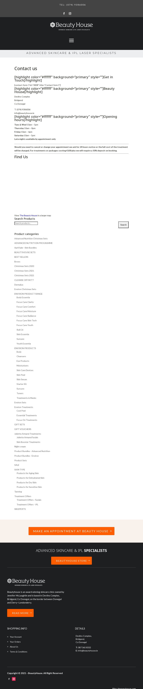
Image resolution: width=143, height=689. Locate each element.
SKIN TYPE (19, 469)
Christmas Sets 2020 (24, 266)
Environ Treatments (23, 407)
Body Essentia (23, 297)
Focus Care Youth (25, 325)
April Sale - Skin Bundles (25, 247)
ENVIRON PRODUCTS (25, 348)
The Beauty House (28, 215)
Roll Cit (20, 329)
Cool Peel (21, 410)
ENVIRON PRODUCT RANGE (28, 294)
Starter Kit (22, 384)
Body (19, 351)
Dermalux (18, 284)
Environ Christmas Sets (25, 289)
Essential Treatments (27, 415)
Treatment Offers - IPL (27, 504)
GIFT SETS (19, 424)
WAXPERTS (20, 509)
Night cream (20, 446)
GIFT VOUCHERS (22, 429)
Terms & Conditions (18, 651)
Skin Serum (22, 379)
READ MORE (20, 613)
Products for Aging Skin (28, 473)
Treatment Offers (22, 496)
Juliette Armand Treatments (27, 433)
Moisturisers (22, 365)
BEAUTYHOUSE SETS (24, 252)
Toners (20, 393)
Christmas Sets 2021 (24, 270)
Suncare (20, 339)
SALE (16, 465)
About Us (14, 647)
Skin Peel (21, 375)
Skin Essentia (23, 334)
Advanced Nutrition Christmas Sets (31, 238)
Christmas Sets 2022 (24, 275)
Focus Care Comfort (26, 306)
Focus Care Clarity (25, 302)
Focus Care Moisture (26, 311)
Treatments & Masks (26, 398)
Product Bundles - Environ (26, 455)
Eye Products (23, 361)
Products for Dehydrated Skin (30, 478)
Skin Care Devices (25, 370)
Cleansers (21, 356)
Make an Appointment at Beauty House (70, 531)
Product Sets (20, 460)
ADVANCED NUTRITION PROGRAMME (33, 243)
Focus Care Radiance (26, 316)
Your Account (16, 637)
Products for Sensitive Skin (29, 487)
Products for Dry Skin (26, 482)
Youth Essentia (24, 343)
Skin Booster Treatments (28, 442)
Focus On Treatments (27, 420)
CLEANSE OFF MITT (24, 280)
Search (123, 225)
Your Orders (15, 642)
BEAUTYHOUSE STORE (71, 560)
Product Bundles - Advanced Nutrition (32, 451)
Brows (17, 261)
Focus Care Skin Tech (27, 320)
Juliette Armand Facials (27, 437)
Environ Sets (20, 402)
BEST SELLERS (21, 257)
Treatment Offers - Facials (29, 500)
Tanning (18, 491)
